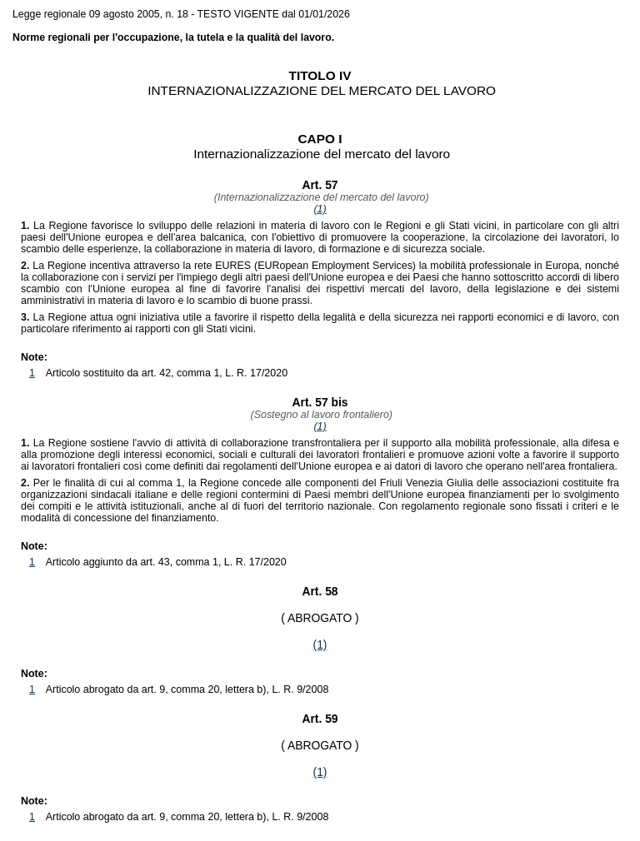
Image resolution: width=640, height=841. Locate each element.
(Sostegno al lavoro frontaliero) (320, 414)
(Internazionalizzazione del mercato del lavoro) (319, 197)
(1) (319, 209)
